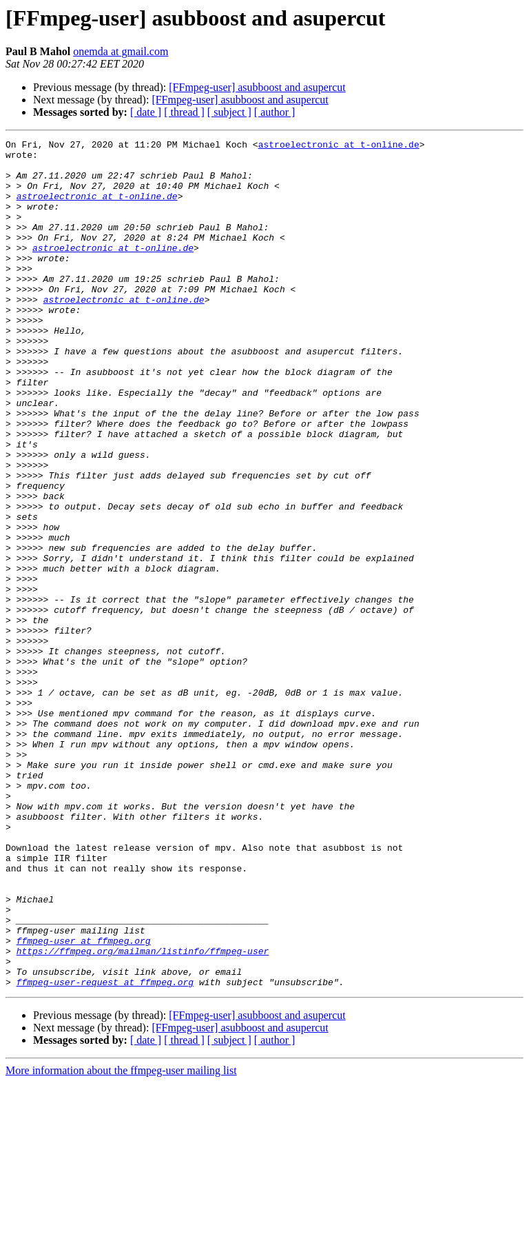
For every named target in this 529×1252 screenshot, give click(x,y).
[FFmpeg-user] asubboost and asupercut (257, 87)
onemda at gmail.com (120, 51)
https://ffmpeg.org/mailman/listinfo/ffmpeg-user (143, 1114)
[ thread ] (184, 112)
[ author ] (274, 112)
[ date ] (145, 112)
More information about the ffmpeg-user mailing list (121, 1240)
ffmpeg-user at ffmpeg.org (84, 1102)
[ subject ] (229, 112)
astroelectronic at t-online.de (338, 146)
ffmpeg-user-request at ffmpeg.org (105, 1151)
